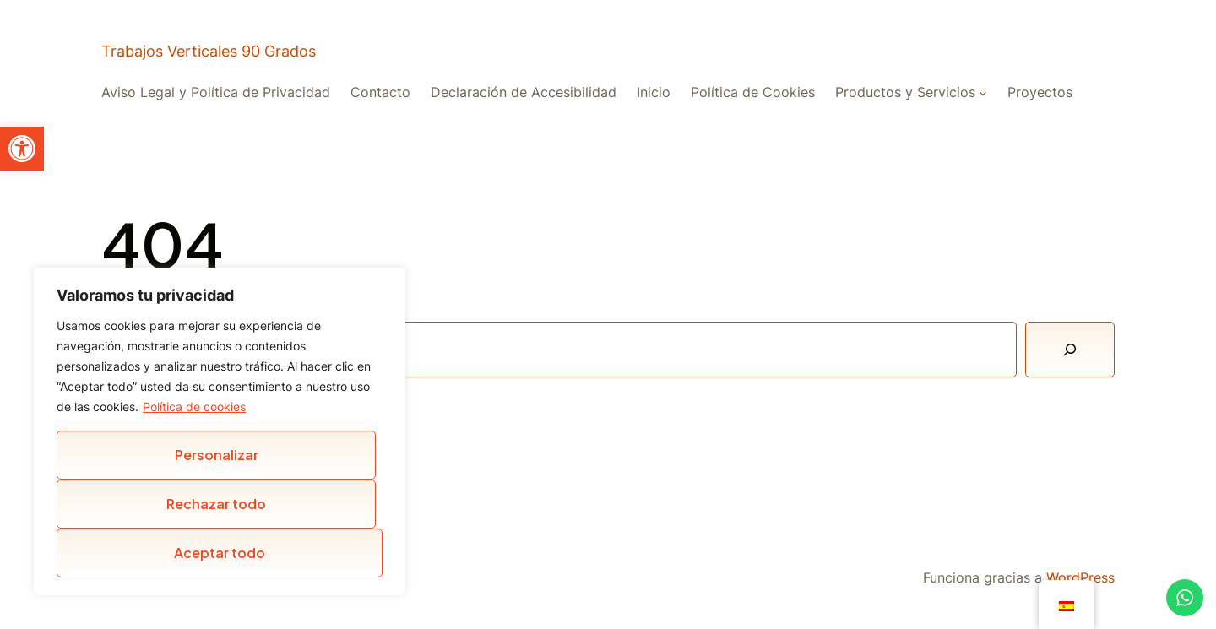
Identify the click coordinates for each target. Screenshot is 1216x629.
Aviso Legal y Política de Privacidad (215, 92)
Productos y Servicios (905, 92)
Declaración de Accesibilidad (523, 92)
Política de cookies (194, 406)
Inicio (653, 92)
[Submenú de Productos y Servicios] (983, 92)
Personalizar (216, 455)
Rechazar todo (216, 503)
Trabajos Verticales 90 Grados (208, 51)
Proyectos (1039, 92)
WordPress (1080, 577)
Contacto (380, 92)
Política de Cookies (753, 92)
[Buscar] (1070, 349)
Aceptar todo (219, 552)
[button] (22, 149)
